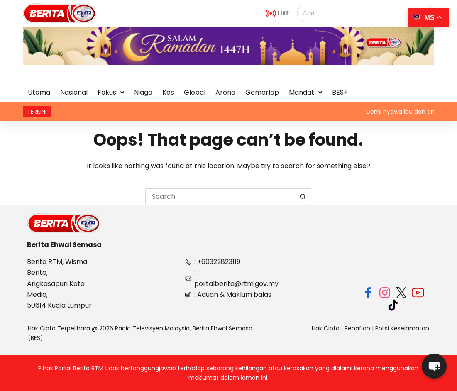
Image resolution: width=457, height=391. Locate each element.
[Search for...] (220, 196)
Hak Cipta (326, 328)
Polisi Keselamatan (402, 328)
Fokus (111, 92)
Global (194, 92)
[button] (111, 92)
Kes (168, 92)
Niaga (143, 92)
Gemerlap (262, 92)
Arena (225, 92)
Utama (39, 92)
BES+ (340, 92)
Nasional (74, 92)
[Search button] (303, 196)
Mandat (305, 92)
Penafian (357, 328)
